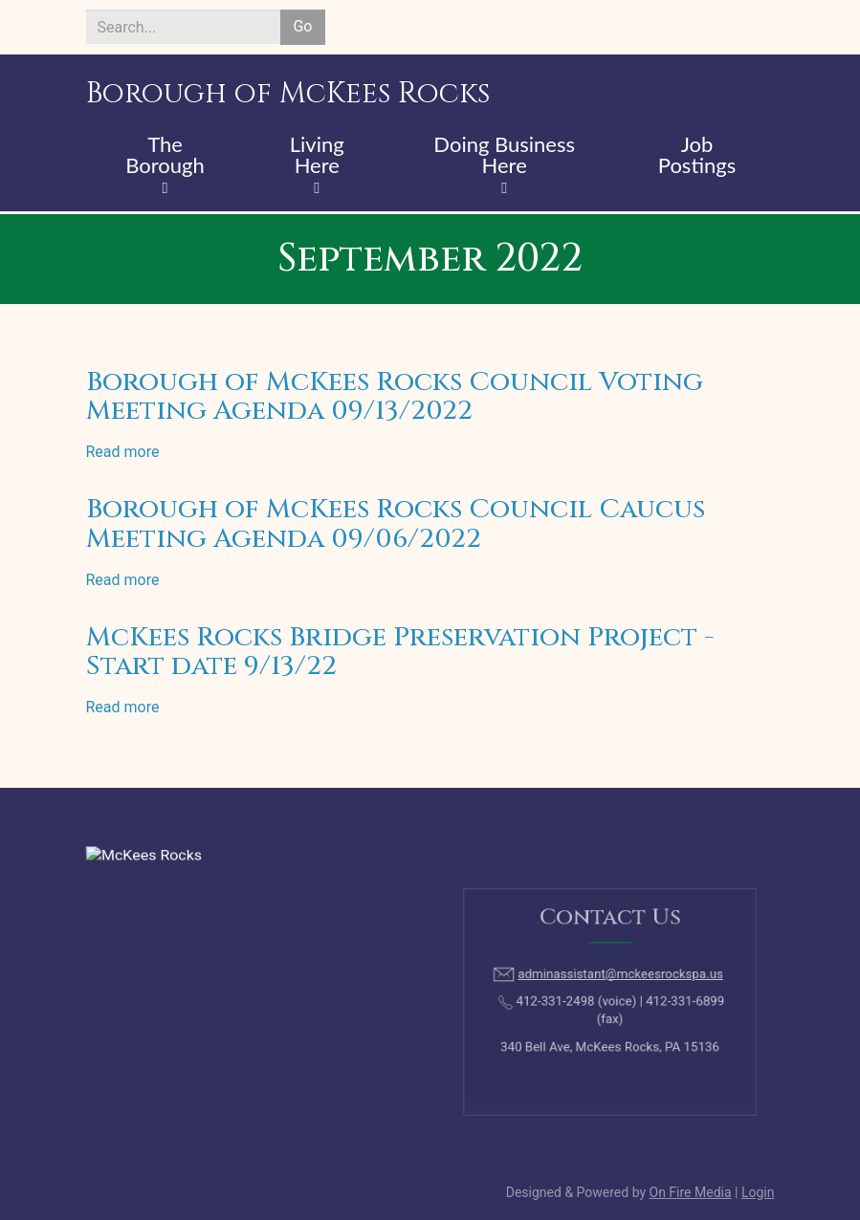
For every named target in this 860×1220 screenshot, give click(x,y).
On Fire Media (691, 1192)
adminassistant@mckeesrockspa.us (616, 981)
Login (758, 1192)
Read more (123, 452)
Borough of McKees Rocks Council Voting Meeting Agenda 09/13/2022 (394, 396)
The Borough (165, 156)
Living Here (317, 156)
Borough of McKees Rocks (288, 94)
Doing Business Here (504, 156)
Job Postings (697, 156)
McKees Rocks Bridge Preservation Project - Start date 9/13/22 (400, 652)
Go (302, 26)
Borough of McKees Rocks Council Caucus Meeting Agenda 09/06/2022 (395, 523)
